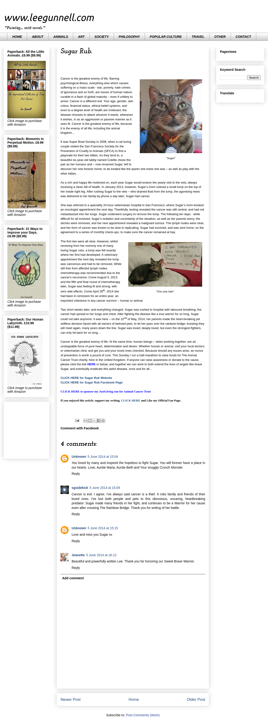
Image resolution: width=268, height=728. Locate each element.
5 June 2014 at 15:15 (103, 528)
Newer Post (71, 699)
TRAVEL (198, 37)
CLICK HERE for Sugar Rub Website (86, 378)
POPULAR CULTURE (166, 37)
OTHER (220, 37)
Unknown (79, 456)
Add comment (73, 578)
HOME (17, 37)
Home (133, 699)
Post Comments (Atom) (142, 715)
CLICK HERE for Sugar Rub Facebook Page (92, 382)
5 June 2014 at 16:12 (101, 555)
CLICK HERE (130, 400)
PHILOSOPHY (129, 37)
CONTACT (243, 37)
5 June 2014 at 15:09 (105, 488)
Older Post (196, 699)
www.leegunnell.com (49, 17)
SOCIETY (101, 37)
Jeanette (78, 555)
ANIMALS (60, 37)
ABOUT (37, 37)
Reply (76, 473)
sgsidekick (80, 488)
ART (81, 37)
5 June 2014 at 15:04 (103, 456)
